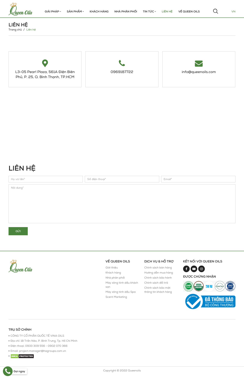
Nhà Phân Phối (125, 11)
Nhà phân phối (115, 282)
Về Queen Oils (189, 11)
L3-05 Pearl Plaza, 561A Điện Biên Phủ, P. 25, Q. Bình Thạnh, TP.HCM (45, 76)
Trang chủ (15, 29)
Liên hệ (167, 11)
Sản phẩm (75, 11)
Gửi (18, 235)
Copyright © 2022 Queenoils (122, 375)
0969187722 (122, 71)
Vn (233, 11)
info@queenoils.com (198, 71)
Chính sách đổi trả (156, 287)
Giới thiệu (112, 272)
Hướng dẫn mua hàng (158, 277)
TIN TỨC (149, 11)
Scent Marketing (116, 301)
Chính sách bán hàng (158, 272)
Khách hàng (99, 11)
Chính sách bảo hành (158, 282)
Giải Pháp (53, 11)
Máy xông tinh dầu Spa (121, 296)
